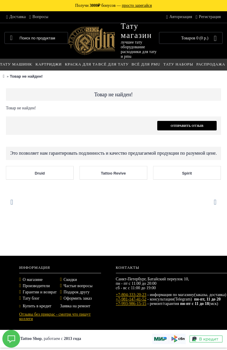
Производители (36, 286)
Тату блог (31, 298)
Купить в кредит (35, 306)
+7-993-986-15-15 (131, 303)
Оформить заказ (78, 298)
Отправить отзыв (187, 125)
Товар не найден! (26, 76)
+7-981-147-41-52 (131, 299)
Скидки (70, 279)
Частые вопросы (78, 286)
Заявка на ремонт (75, 306)
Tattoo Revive (113, 173)
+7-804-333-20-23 (131, 295)
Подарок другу (77, 292)
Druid (40, 173)
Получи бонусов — (113, 5)
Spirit (187, 173)
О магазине (33, 279)
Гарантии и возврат (40, 292)
